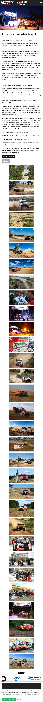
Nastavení (19, 699)
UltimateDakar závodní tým (7, 3)
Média (5, 161)
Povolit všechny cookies (9, 699)
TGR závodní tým (22, 3)
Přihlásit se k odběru (8, 156)
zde (3, 696)
